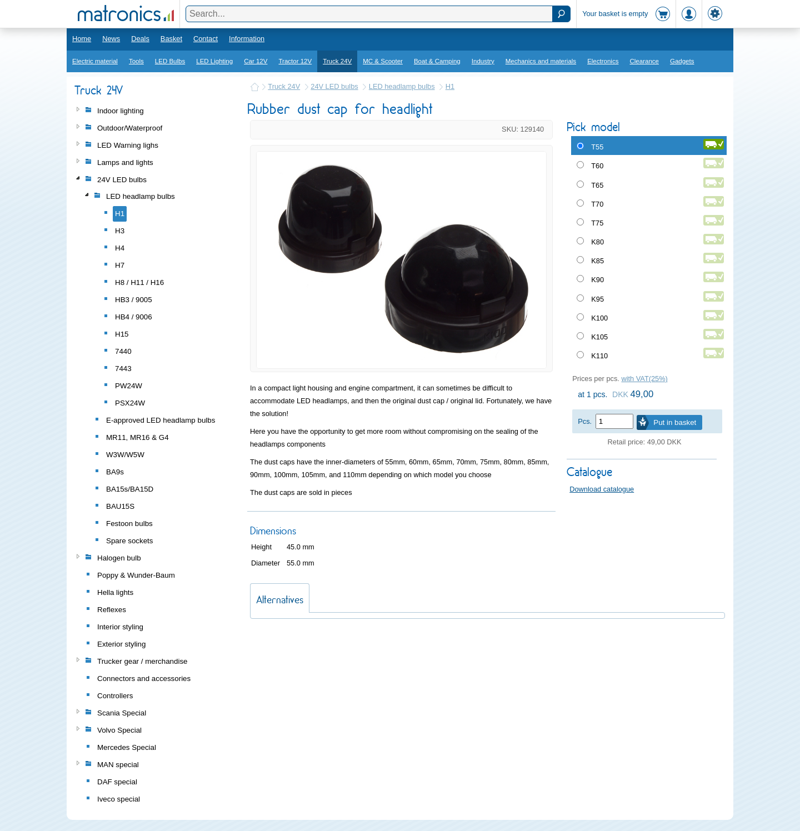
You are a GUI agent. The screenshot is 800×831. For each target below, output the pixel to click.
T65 (597, 185)
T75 (597, 223)
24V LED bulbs (334, 86)
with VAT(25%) (644, 378)
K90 (597, 280)
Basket (171, 38)
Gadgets (682, 61)
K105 (599, 337)
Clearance (644, 61)
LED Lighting (214, 61)
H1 (450, 86)
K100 (599, 318)
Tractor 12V (295, 61)
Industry (483, 61)
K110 (599, 356)
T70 (597, 204)
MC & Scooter (383, 61)
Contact (205, 38)
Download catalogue (601, 489)
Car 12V (255, 61)
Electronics (602, 61)
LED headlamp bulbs (402, 86)
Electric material (95, 61)
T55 (597, 147)
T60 (597, 166)
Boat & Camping (437, 61)
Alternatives (279, 599)
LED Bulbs (170, 61)
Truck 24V (337, 61)
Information (246, 38)
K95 (597, 299)
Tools (136, 61)
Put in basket (674, 422)
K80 (597, 242)
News (111, 38)
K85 (597, 261)
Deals (140, 38)
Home (81, 38)
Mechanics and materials (541, 61)
